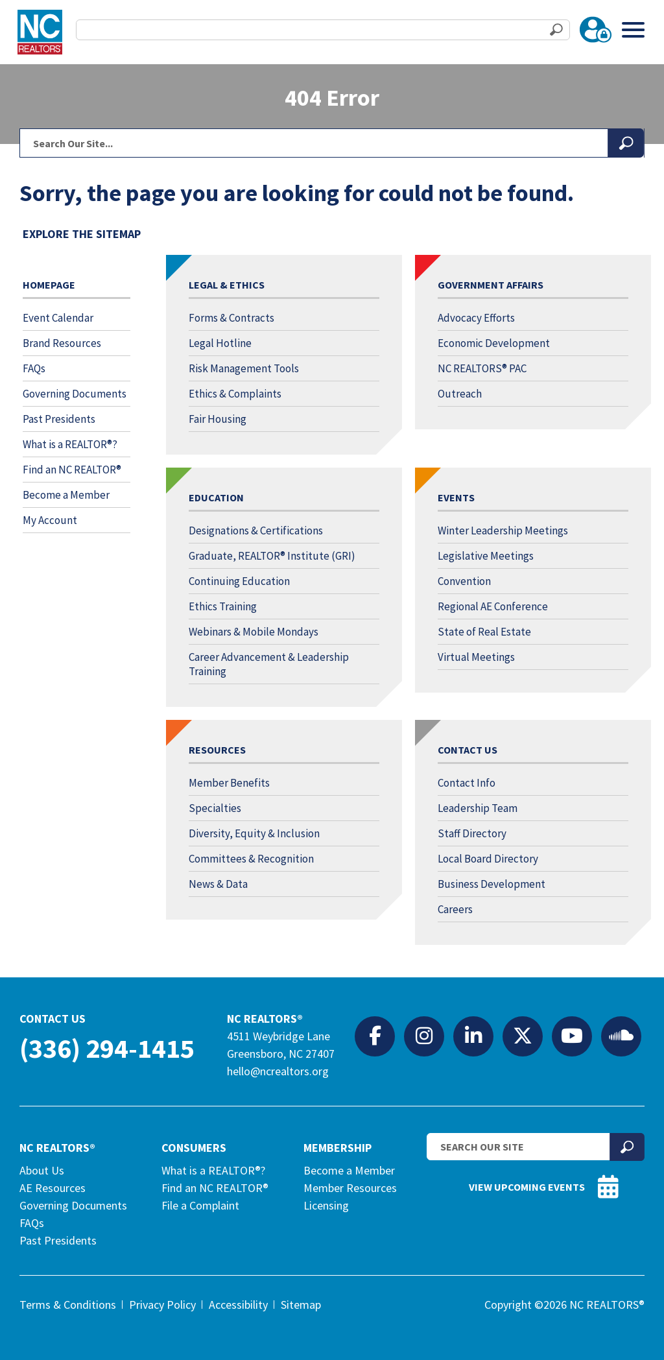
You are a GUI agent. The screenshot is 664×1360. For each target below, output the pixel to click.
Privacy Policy (162, 1304)
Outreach (460, 394)
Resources (217, 749)
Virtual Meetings (476, 657)
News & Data (218, 884)
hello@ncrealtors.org (278, 1071)
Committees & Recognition (251, 859)
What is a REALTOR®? (70, 444)
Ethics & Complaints (235, 394)
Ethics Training (223, 606)
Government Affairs (490, 284)
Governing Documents (74, 394)
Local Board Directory (488, 859)
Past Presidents (59, 419)
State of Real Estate (484, 632)
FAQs (34, 368)
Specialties (215, 808)
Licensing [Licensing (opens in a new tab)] (326, 1205)
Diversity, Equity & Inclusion (254, 833)
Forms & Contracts (231, 318)
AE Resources (52, 1187)
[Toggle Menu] (633, 29)
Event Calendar (58, 318)
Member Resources (350, 1187)
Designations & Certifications (256, 530)
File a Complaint (200, 1205)
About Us (41, 1170)
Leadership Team (477, 808)
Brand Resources (62, 343)
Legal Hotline (220, 343)
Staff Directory (472, 833)
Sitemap (301, 1304)
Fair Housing (217, 419)
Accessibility (238, 1304)
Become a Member (66, 495)
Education (216, 497)
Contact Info (466, 783)
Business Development (491, 884)
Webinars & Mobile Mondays (253, 632)
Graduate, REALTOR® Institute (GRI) (272, 556)
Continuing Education (239, 581)
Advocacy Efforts (476, 318)
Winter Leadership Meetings (503, 530)
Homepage (49, 284)
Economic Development (494, 343)
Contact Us (467, 749)
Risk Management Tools (244, 368)
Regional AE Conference (493, 606)
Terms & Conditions (67, 1304)
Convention (464, 581)
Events (456, 497)
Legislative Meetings (486, 556)
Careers (455, 909)
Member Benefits (229, 783)
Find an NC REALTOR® (72, 469)
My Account (50, 520)
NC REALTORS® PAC (482, 368)
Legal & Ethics (227, 284)
